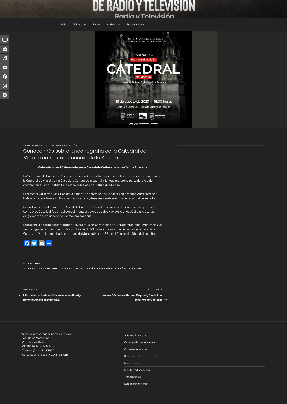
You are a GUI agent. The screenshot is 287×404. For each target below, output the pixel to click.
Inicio (63, 24)
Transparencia (135, 24)
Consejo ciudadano (135, 349)
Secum (137, 268)
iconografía (85, 268)
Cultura (34, 263)
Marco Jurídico (132, 363)
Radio (96, 24)
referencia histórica (113, 268)
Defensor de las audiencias (140, 356)
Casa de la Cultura (43, 268)
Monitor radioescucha (137, 369)
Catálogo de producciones (139, 342)
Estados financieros (136, 383)
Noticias (113, 24)
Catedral (67, 268)
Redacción (70, 145)
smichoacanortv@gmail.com (51, 354)
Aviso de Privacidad (135, 335)
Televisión (79, 24)
